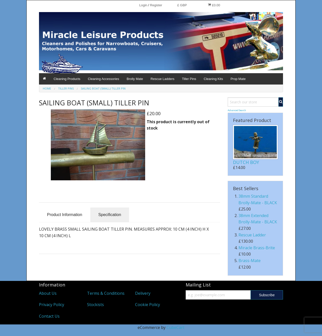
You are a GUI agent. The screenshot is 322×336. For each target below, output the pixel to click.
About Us (48, 293)
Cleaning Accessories (103, 79)
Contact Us (49, 316)
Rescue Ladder (252, 235)
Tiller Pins (189, 79)
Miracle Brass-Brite (256, 247)
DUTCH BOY (246, 162)
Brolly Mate (135, 79)
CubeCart (175, 327)
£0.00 (214, 5)
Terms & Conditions (106, 293)
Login (143, 5)
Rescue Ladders (163, 79)
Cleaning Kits (213, 79)
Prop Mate (238, 79)
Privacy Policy (51, 304)
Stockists (95, 304)
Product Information (64, 215)
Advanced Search (237, 110)
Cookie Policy (147, 304)
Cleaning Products (67, 79)
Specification (109, 215)
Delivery (142, 293)
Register (156, 5)
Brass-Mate (249, 260)
